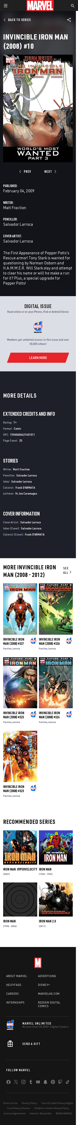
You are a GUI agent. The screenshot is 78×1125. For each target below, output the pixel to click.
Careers (12, 993)
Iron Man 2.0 (47, 921)
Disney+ (44, 985)
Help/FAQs (14, 985)
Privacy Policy (29, 1103)
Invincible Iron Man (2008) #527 (13, 641)
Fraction (7, 648)
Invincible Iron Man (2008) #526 (49, 641)
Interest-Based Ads (41, 1113)
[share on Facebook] (8, 1083)
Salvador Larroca (18, 224)
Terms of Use (10, 1103)
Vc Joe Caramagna (26, 493)
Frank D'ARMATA (25, 487)
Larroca (16, 648)
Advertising (47, 976)
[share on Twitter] (16, 1083)
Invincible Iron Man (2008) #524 (49, 715)
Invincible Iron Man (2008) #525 (13, 715)
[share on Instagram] (23, 1083)
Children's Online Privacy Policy (51, 1108)
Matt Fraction (14, 207)
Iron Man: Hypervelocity (20, 869)
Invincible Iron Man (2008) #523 (13, 789)
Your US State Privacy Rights (57, 1103)
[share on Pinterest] (53, 1083)
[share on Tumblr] (31, 1083)
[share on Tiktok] (67, 1083)
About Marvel (16, 976)
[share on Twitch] (60, 1083)
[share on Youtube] (38, 1083)
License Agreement (15, 1113)
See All (67, 570)
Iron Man (45, 869)
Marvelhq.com (49, 993)
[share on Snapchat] (45, 1083)
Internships (15, 1002)
